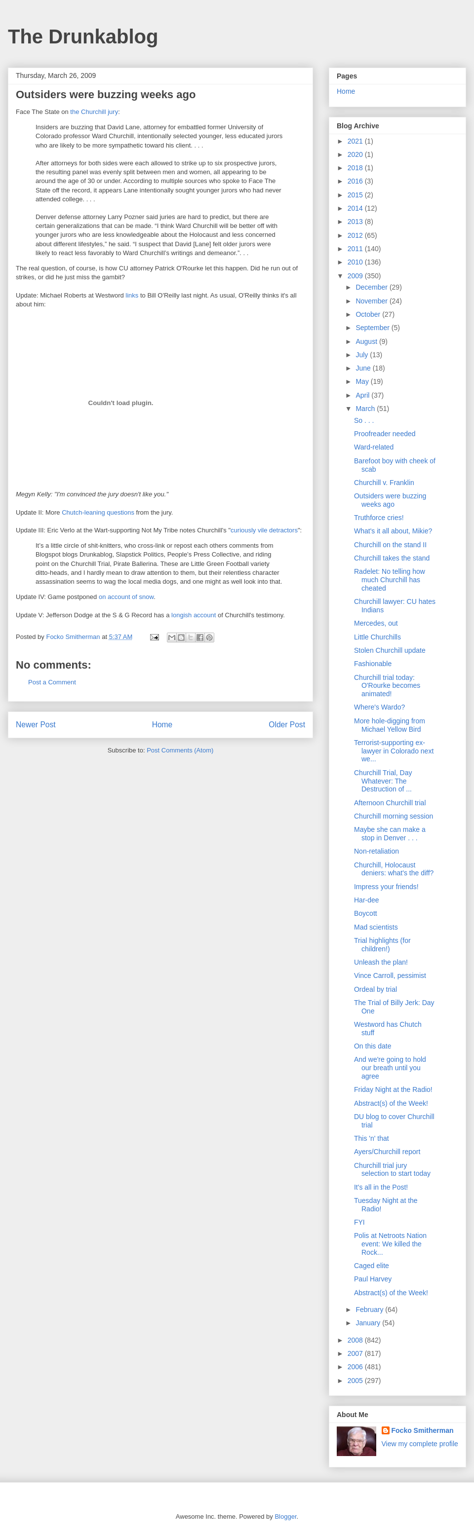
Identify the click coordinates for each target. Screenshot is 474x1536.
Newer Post (36, 724)
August (367, 341)
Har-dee (366, 900)
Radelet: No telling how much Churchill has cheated (389, 579)
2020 (356, 154)
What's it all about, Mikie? (393, 531)
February (370, 1309)
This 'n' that (371, 1138)
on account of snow (126, 596)
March (366, 408)
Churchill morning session (393, 816)
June (364, 368)
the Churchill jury (94, 111)
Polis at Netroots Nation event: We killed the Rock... (390, 1244)
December (372, 287)
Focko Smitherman (423, 1430)
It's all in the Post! (381, 1187)
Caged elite (371, 1266)
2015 (356, 195)
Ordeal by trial (375, 989)
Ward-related (374, 447)
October (369, 314)
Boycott (365, 913)
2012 (356, 235)
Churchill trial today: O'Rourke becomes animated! (387, 686)
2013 (356, 221)
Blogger (285, 1516)
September (373, 328)
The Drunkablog (83, 36)
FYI (359, 1222)
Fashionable (373, 664)
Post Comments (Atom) (180, 750)
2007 (356, 1353)
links (131, 295)
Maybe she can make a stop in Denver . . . (390, 833)
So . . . (364, 420)
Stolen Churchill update (390, 650)
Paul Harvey (373, 1279)
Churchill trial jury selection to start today (392, 1169)
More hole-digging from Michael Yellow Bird (389, 725)
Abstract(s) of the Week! (391, 1103)
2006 (356, 1367)
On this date (373, 1046)
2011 (356, 249)
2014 (356, 208)
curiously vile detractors (264, 530)
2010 (356, 262)
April (363, 395)
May (363, 381)
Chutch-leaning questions (98, 512)
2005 (356, 1381)
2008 (356, 1340)
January (369, 1323)
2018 (356, 168)
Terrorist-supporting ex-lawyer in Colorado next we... (394, 751)
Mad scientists (376, 927)
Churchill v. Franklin (384, 483)
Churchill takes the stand (392, 558)
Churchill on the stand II (390, 545)
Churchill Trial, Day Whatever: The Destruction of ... (383, 781)
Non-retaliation (376, 851)
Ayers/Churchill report (387, 1152)
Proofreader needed (385, 434)
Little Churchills (377, 637)
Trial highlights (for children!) (382, 945)
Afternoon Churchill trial (390, 803)
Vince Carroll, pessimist (390, 975)
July (363, 355)
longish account (193, 615)
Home (162, 724)
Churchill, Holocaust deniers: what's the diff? (394, 869)
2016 (356, 181)
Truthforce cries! (379, 518)
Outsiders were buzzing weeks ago (390, 500)
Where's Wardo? (379, 707)
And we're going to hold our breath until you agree (390, 1067)
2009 (356, 276)
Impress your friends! (386, 887)
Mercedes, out (376, 623)
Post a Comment (52, 682)
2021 (356, 141)
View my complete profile (420, 1444)
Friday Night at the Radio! (393, 1089)
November (372, 301)
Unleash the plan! (381, 962)
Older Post (287, 724)
